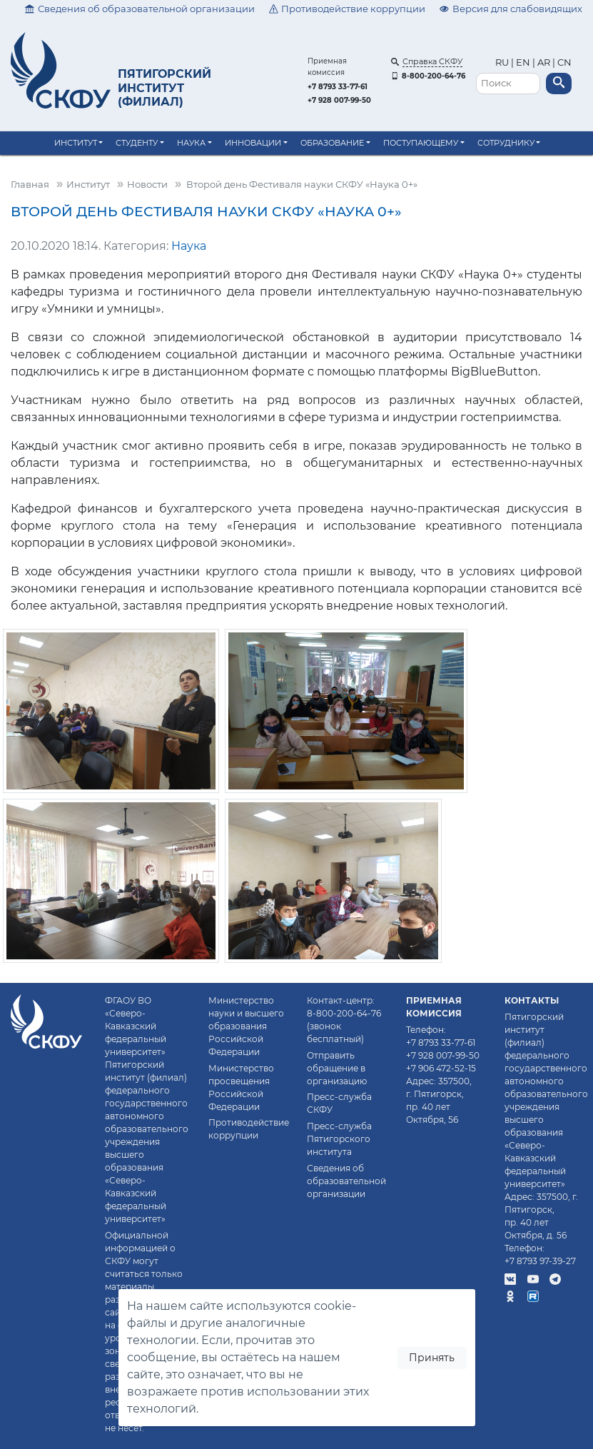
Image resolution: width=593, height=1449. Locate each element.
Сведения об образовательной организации (140, 9)
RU (503, 62)
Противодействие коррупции (347, 9)
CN (564, 62)
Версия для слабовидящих (511, 9)
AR (543, 62)
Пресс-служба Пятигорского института (339, 1139)
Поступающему (420, 143)
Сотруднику (505, 143)
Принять (432, 1357)
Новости (147, 184)
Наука (191, 143)
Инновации (253, 143)
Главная (30, 184)
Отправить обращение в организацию (337, 1068)
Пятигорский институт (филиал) (164, 87)
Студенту (137, 143)
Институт (75, 143)
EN (523, 62)
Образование (332, 143)
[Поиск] (508, 84)
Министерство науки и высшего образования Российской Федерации (246, 1026)
